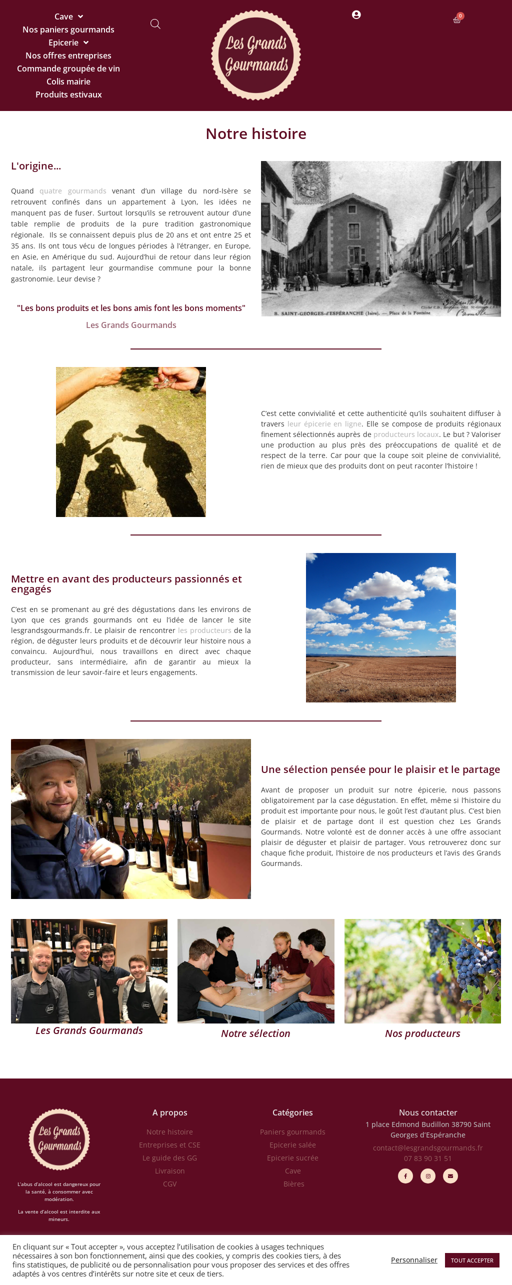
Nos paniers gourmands (68, 29)
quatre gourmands (73, 191)
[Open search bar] (155, 24)
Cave (68, 16)
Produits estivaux (69, 94)
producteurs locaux (406, 434)
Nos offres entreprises (69, 55)
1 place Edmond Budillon (408, 1124)
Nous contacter (428, 1112)
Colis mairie (68, 81)
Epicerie (68, 42)
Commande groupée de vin (68, 68)
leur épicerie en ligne (325, 423)
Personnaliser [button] (414, 1260)
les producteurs (205, 630)
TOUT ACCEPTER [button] (472, 1260)
